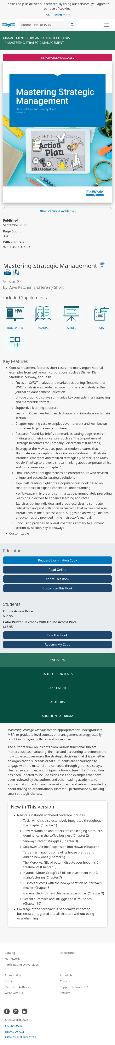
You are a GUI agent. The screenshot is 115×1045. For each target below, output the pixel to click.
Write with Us (14, 993)
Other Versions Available (56, 211)
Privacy (10, 1037)
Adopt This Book (57, 579)
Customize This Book (58, 588)
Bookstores (67, 953)
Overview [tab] (57, 660)
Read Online (57, 570)
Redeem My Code (57, 644)
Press (8, 981)
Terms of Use (15, 1031)
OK (48, 14)
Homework (12, 958)
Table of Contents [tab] (57, 674)
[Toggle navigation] (106, 25)
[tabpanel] (57, 827)
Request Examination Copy (57, 560)
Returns (65, 993)
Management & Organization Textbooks (36, 38)
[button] (15, 316)
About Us (66, 975)
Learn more (62, 15)
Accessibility (13, 975)
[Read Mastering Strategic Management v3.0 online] (57, 128)
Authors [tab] (57, 702)
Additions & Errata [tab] (57, 716)
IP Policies (28, 1037)
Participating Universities (22, 964)
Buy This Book (57, 635)
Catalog (10, 953)
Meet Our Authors (17, 987)
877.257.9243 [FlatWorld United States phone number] (14, 1025)
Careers (65, 981)
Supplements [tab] (57, 688)
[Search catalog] (72, 25)
